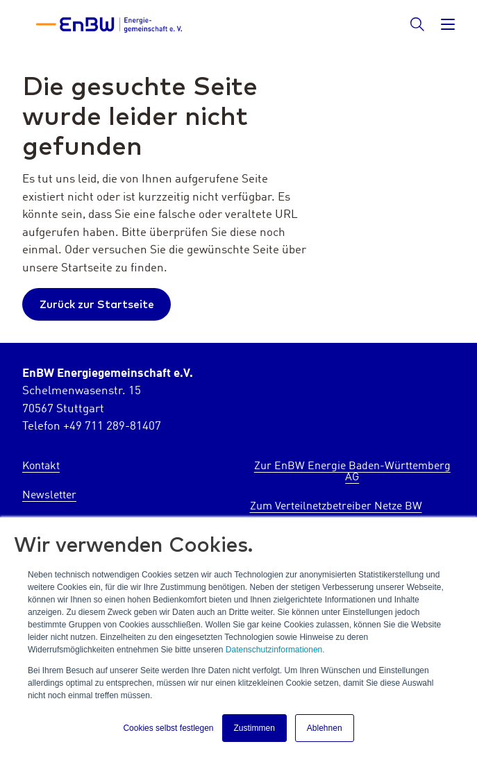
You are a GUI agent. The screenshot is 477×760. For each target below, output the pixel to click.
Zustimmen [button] (254, 728)
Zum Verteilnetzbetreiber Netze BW (336, 506)
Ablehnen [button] (324, 728)
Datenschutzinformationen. (275, 650)
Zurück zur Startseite (97, 304)
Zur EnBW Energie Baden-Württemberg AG (352, 472)
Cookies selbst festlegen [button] (168, 728)
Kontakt (41, 466)
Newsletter (49, 495)
